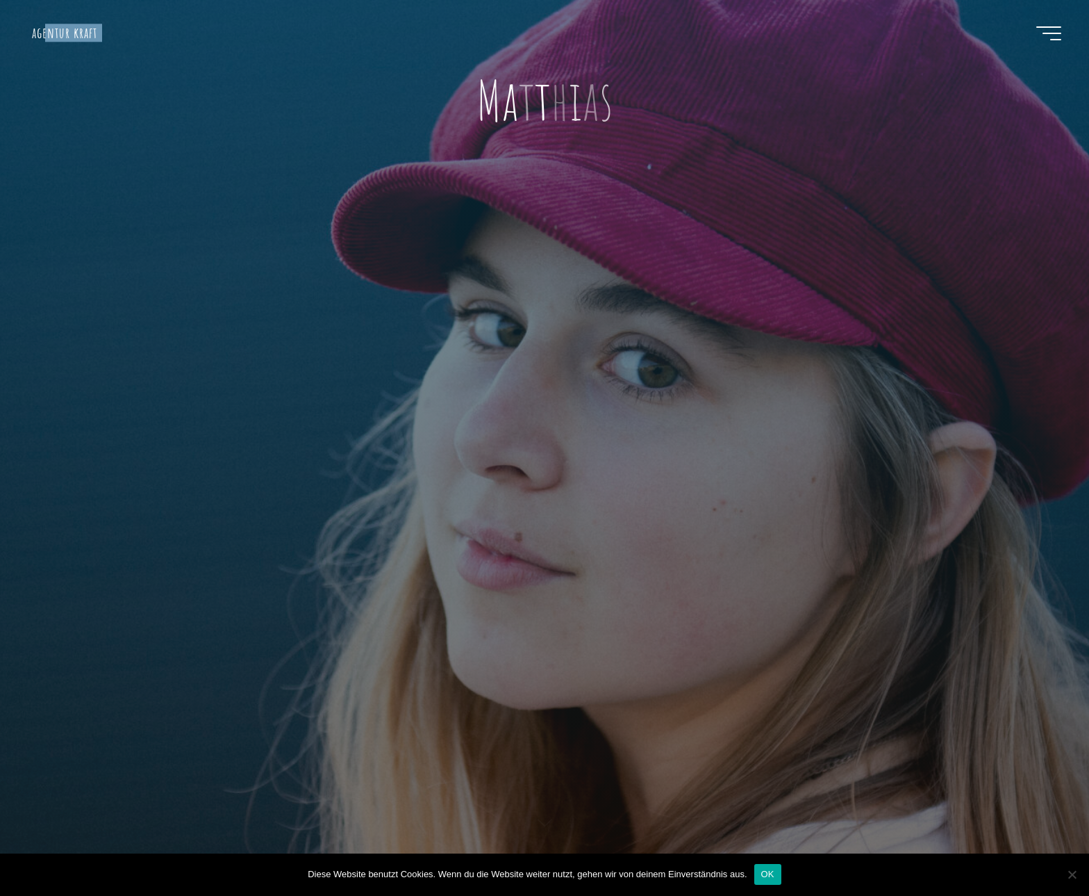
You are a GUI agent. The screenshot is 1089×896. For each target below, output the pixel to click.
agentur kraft (65, 33)
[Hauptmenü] (1048, 33)
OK (767, 874)
